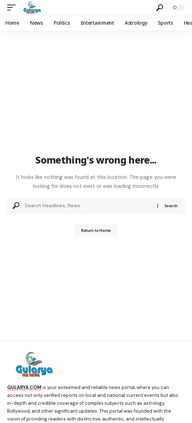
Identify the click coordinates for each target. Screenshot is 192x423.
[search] (159, 7)
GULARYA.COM (24, 387)
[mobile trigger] (13, 7)
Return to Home (96, 230)
